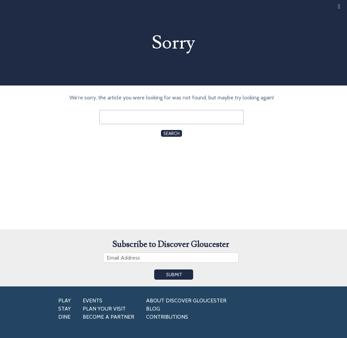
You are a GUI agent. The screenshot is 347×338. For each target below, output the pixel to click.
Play (64, 300)
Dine (64, 317)
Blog (153, 308)
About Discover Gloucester (186, 300)
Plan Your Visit (104, 308)
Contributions (167, 317)
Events (92, 300)
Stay (64, 308)
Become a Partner (108, 317)
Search (171, 133)
